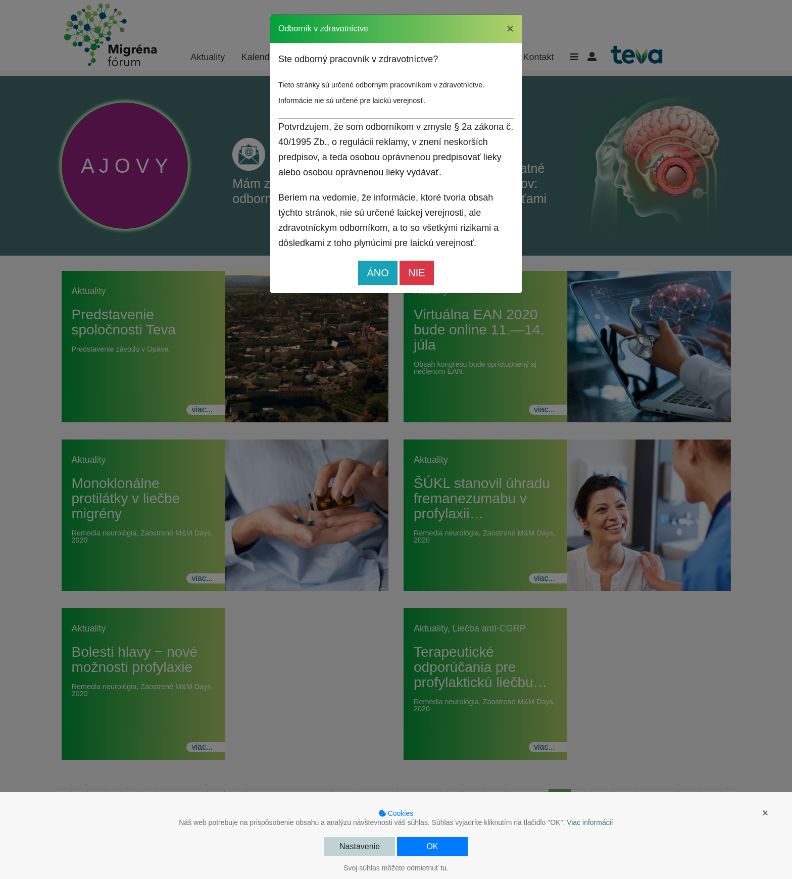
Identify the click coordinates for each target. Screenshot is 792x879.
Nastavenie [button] (359, 846)
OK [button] (432, 846)
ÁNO (377, 272)
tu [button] (443, 868)
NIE (416, 272)
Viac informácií (590, 822)
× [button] (765, 812)
